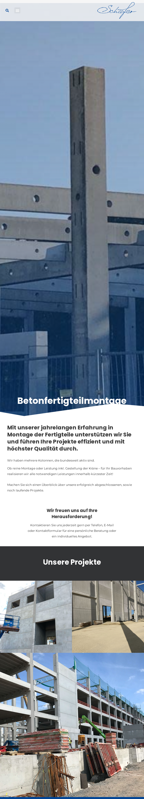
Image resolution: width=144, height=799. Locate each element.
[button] (17, 10)
